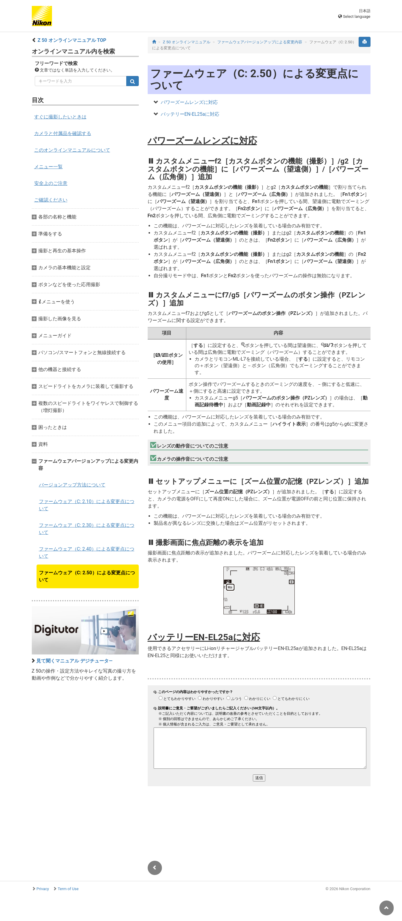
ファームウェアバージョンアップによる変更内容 (259, 42)
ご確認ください (50, 200)
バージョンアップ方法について (72, 485)
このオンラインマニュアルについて (72, 150)
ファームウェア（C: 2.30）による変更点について (86, 528)
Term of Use (68, 889)
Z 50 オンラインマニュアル (186, 42)
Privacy (43, 889)
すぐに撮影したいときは (60, 117)
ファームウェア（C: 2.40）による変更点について (86, 552)
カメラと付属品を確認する (62, 133)
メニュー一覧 (48, 166)
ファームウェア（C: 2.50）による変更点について (87, 576)
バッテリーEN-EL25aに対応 (190, 114)
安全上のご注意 (50, 183)
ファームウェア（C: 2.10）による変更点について (86, 505)
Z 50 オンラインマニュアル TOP (71, 40)
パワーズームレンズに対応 (189, 102)
